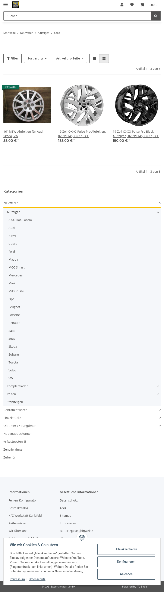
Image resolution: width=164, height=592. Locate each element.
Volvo (12, 370)
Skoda (13, 346)
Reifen (11, 394)
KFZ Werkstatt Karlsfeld (25, 515)
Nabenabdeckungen (17, 434)
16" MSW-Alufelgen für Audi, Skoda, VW (23, 133)
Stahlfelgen (15, 402)
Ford (12, 251)
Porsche (14, 315)
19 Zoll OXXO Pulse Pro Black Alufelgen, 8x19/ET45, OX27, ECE (136, 133)
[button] (122, 4)
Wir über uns (18, 531)
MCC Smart (17, 267)
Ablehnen (125, 574)
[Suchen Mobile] (77, 16)
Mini (12, 283)
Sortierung (35, 58)
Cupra (13, 244)
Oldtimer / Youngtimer (19, 426)
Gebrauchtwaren (15, 410)
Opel (12, 299)
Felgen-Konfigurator (23, 500)
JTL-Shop (142, 586)
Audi (12, 228)
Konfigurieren (125, 561)
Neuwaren (10, 203)
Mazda (13, 259)
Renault (14, 323)
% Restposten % (14, 441)
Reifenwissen (18, 523)
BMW (12, 236)
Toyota (13, 362)
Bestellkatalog (18, 508)
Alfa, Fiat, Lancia (20, 220)
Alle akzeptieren (125, 549)
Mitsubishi (16, 291)
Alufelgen (13, 212)
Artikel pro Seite (68, 58)
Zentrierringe (12, 449)
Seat (12, 339)
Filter (12, 58)
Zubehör (9, 457)
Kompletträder (17, 386)
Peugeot (14, 307)
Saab (12, 331)
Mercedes (16, 275)
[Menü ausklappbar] (5, 2)
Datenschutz (37, 579)
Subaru (14, 354)
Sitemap (66, 515)
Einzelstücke (12, 418)
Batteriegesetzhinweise (76, 531)
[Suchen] (156, 16)
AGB (63, 508)
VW (11, 378)
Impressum (17, 579)
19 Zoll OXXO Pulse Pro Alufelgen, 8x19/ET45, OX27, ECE (82, 133)
